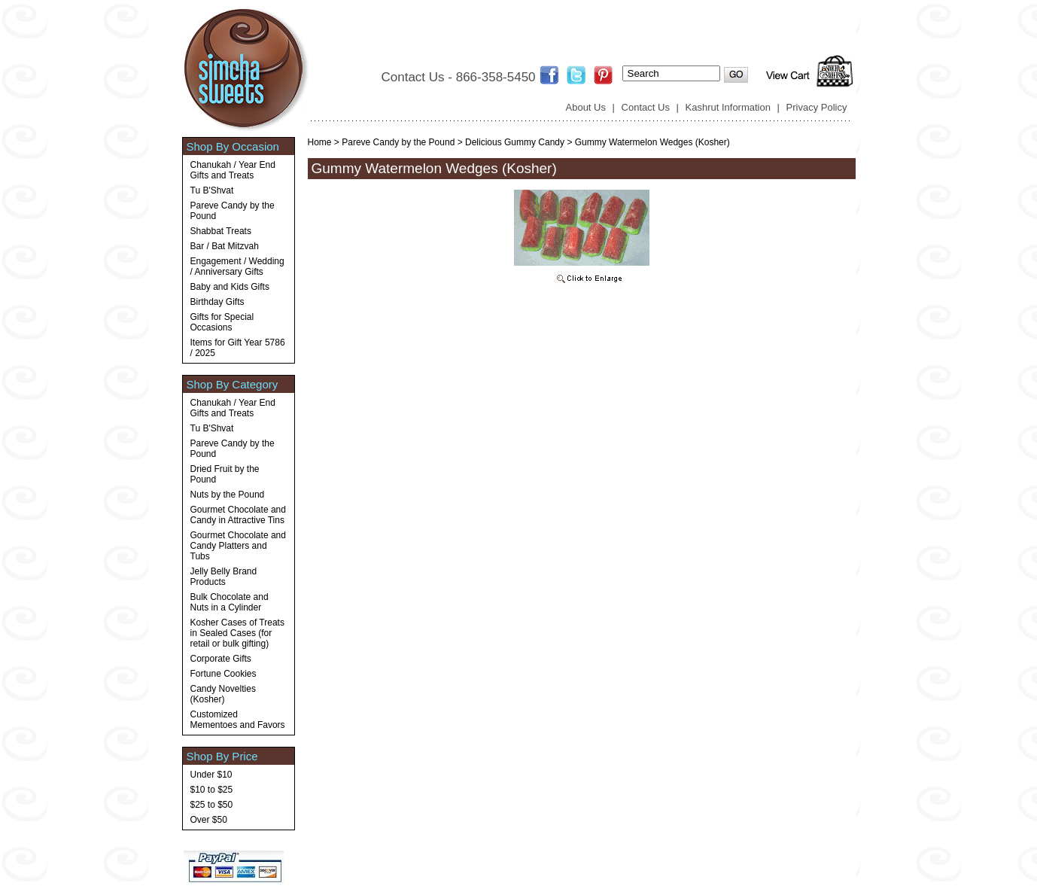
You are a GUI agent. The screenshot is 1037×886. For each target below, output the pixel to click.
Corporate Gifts (220, 658)
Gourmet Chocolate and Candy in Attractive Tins (238, 514)
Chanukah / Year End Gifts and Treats (232, 170)
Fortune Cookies (223, 673)
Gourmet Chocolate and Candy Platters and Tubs (238, 546)
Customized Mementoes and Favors (237, 719)
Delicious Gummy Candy (514, 142)
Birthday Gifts (217, 302)
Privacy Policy (816, 107)
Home (320, 142)
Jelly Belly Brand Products (223, 576)
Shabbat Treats (220, 231)
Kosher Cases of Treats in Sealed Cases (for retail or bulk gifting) (237, 633)
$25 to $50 (211, 804)
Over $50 (208, 819)
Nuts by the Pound (227, 494)
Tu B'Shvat (212, 190)
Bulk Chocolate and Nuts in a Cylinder (229, 602)
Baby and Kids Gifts (229, 287)
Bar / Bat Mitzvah (224, 246)
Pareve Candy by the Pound (232, 210)
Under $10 (211, 774)
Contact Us (646, 107)
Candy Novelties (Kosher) (223, 694)
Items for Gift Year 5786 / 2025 (237, 347)
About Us (586, 107)
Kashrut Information (728, 107)
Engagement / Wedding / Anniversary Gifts (237, 266)
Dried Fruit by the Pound (225, 474)
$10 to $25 (211, 789)
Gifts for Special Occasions (222, 322)
